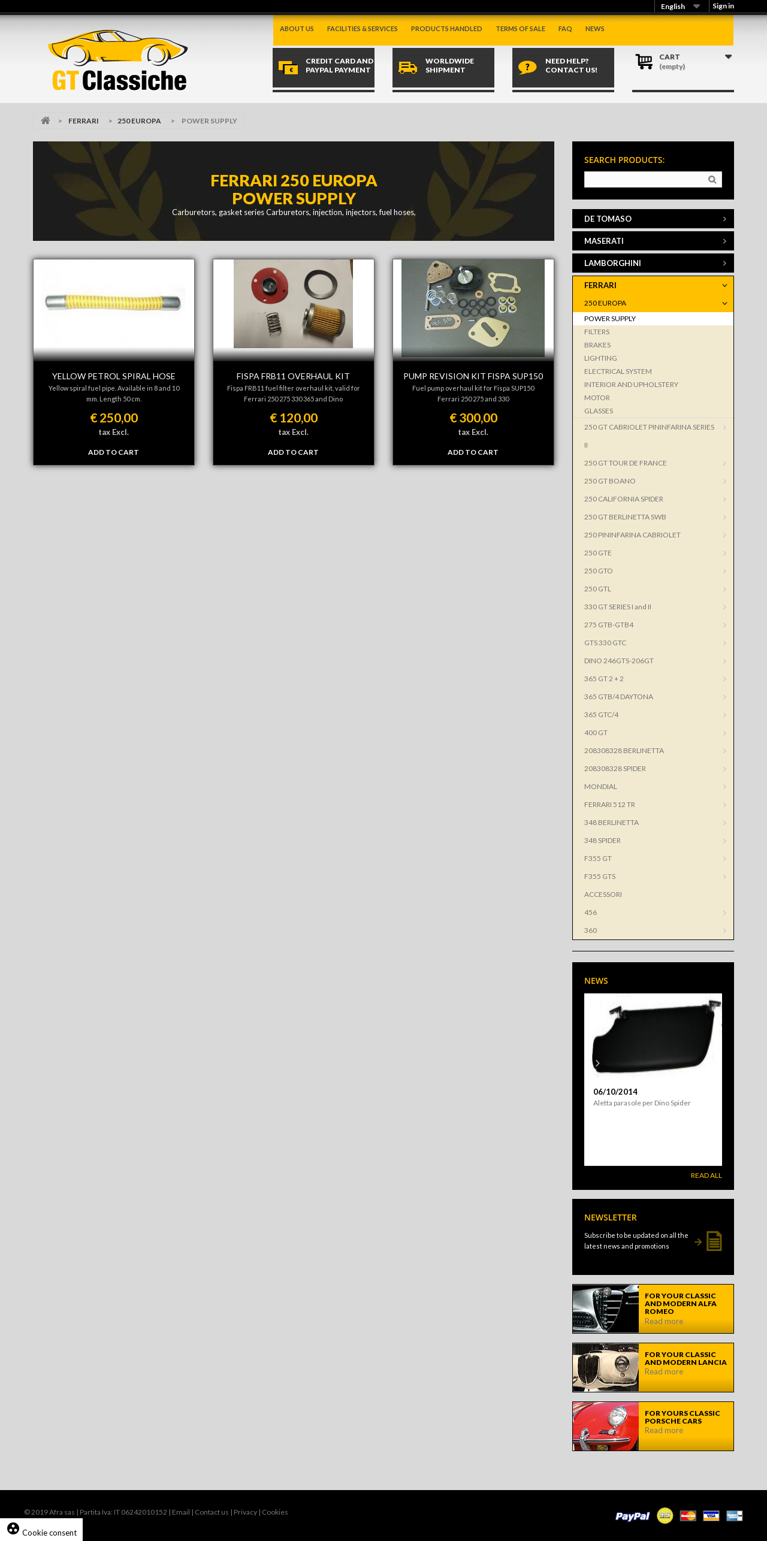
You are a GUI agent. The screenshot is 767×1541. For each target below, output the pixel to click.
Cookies (275, 1511)
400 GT (596, 732)
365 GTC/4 (601, 714)
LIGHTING (600, 357)
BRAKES (597, 344)
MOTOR (597, 397)
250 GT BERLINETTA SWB (625, 516)
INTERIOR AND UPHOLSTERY (631, 384)
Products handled (446, 28)
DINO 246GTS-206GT (619, 660)
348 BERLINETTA (611, 822)
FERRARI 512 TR (609, 804)
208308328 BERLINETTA (624, 750)
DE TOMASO (608, 218)
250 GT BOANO (610, 480)
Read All (706, 1175)
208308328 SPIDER (615, 768)
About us (297, 28)
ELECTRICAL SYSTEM (618, 371)
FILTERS (596, 331)
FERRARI (83, 120)
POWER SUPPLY (610, 318)
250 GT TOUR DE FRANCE (625, 462)
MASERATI (604, 241)
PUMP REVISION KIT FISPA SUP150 (473, 376)
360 (590, 930)
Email (181, 1511)
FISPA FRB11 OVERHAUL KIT (293, 376)
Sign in (723, 5)
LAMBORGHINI (612, 263)
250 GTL (597, 588)
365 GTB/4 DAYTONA (618, 696)
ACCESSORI (603, 894)
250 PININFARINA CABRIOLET (632, 534)
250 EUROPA (139, 120)
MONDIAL (600, 786)
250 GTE (598, 552)
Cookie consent (41, 1532)
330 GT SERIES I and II (617, 606)
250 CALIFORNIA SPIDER (623, 498)
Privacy (245, 1511)
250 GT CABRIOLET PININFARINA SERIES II (649, 435)
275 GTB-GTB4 (608, 624)
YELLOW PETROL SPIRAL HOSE (114, 376)
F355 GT (598, 858)
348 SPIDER (602, 840)
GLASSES (598, 410)
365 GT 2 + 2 (604, 678)
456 (590, 912)
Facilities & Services (362, 28)
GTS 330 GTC (605, 642)
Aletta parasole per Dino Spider (642, 1102)
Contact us (212, 1511)
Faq (565, 28)
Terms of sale (520, 28)
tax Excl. (113, 432)
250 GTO (598, 570)
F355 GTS (599, 876)
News (595, 28)
